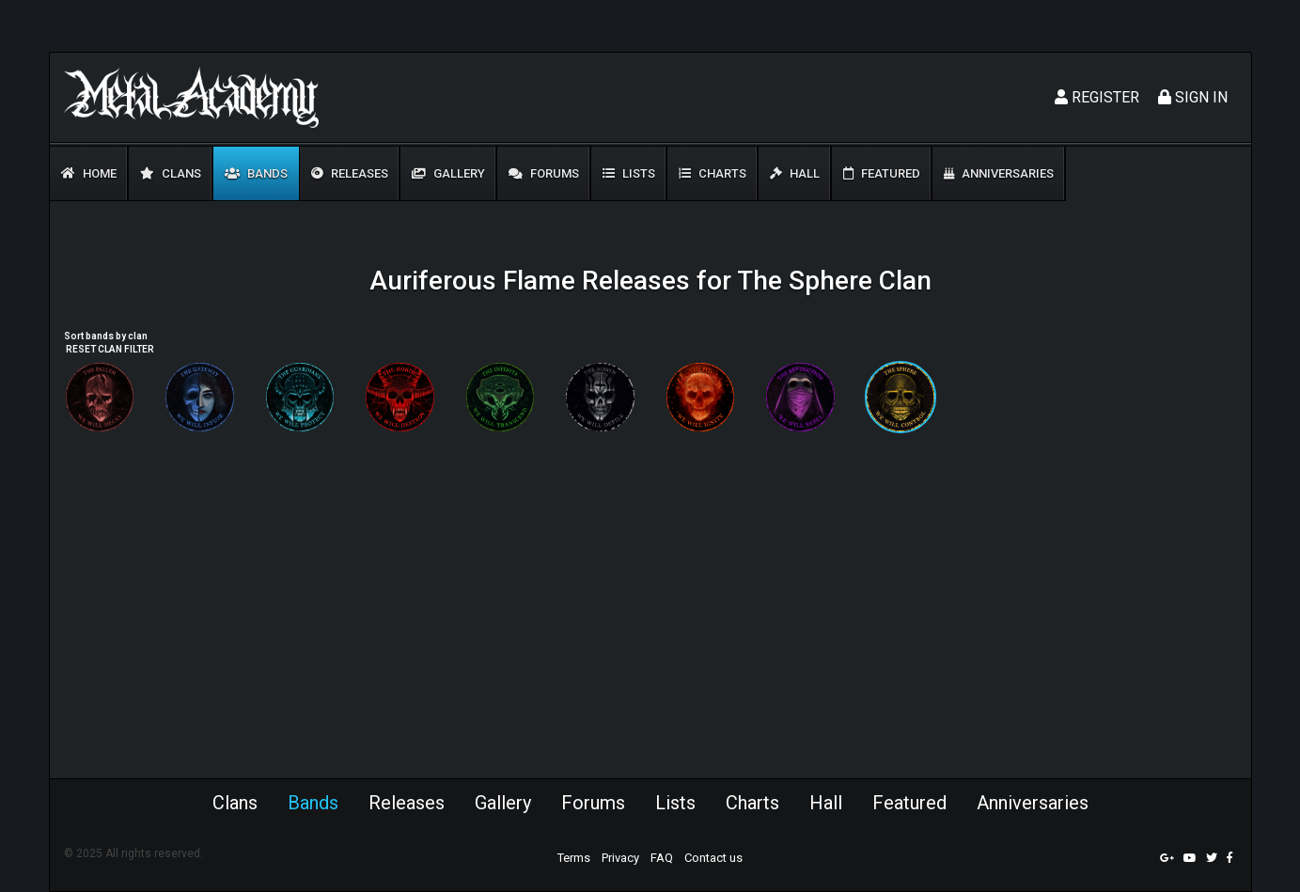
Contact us (713, 858)
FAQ (661, 858)
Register (1097, 97)
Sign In (1193, 97)
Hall (795, 173)
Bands (256, 173)
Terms (573, 858)
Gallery (448, 173)
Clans (170, 173)
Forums (544, 173)
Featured (881, 173)
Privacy (620, 858)
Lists (629, 173)
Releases (349, 173)
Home (89, 173)
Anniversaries (999, 173)
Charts (712, 173)
